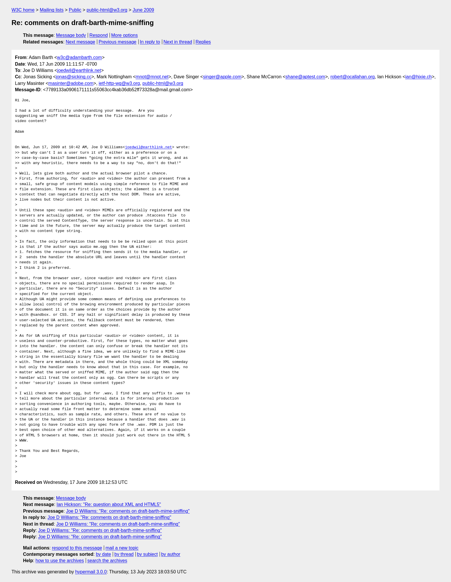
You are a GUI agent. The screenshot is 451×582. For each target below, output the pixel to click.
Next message (80, 41)
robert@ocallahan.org (352, 76)
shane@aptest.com (305, 76)
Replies (203, 41)
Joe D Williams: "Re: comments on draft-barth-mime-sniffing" (128, 511)
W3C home (23, 9)
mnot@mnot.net (152, 76)
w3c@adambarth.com (79, 57)
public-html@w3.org (107, 9)
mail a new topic (122, 547)
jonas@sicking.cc (73, 76)
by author (170, 554)
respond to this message (77, 547)
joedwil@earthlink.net (79, 70)
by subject (147, 554)
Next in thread (177, 41)
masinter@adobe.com (70, 83)
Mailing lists (52, 9)
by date (103, 554)
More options (124, 35)
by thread (124, 554)
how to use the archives (60, 560)
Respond (98, 35)
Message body (71, 35)
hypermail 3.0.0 (90, 571)
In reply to (150, 41)
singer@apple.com (222, 76)
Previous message (118, 41)
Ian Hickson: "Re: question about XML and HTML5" (109, 504)
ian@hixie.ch (418, 76)
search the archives (107, 560)
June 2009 (143, 9)
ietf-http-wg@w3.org (119, 83)
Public (75, 9)
